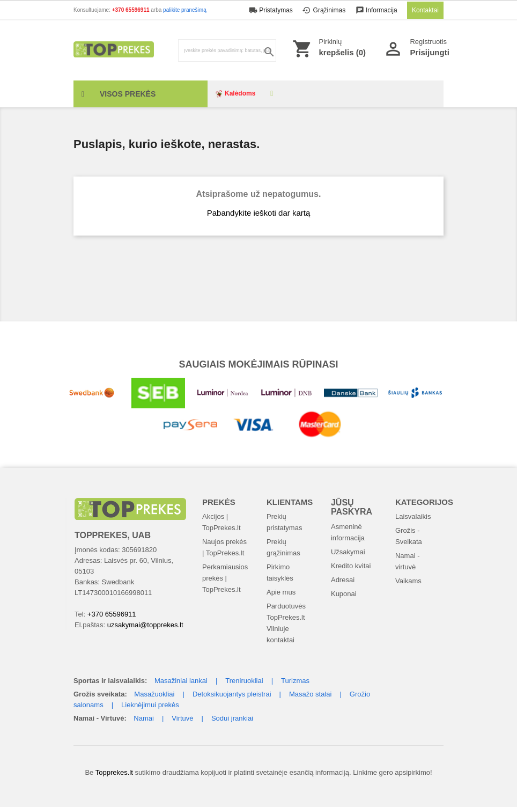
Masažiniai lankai (181, 681)
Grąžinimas (324, 10)
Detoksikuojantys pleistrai (232, 694)
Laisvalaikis (413, 516)
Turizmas (295, 681)
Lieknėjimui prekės (150, 705)
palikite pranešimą (184, 10)
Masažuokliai (154, 694)
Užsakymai (348, 552)
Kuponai (344, 594)
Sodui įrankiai (232, 718)
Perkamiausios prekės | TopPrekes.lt (225, 578)
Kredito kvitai (351, 566)
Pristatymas (271, 10)
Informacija (377, 10)
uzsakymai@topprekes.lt (145, 625)
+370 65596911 (131, 10)
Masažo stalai (310, 694)
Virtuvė (182, 718)
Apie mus (281, 592)
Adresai (342, 580)
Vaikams (408, 581)
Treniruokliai (244, 681)
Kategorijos (424, 502)
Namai (144, 718)
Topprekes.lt (114, 772)
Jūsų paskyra (351, 507)
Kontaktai (425, 10)
